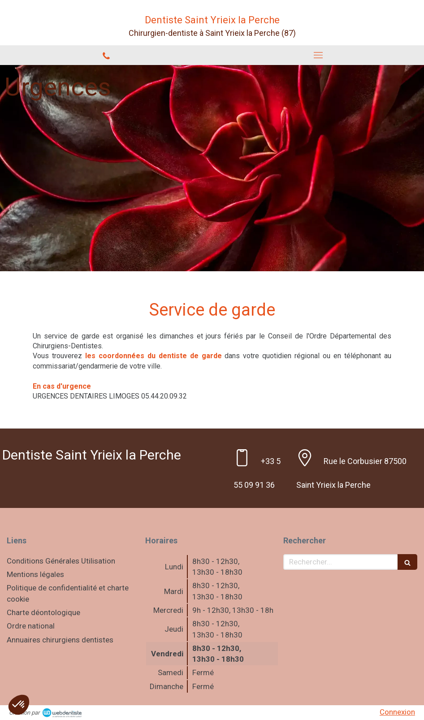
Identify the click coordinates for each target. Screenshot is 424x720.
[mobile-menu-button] (318, 55)
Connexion (397, 711)
